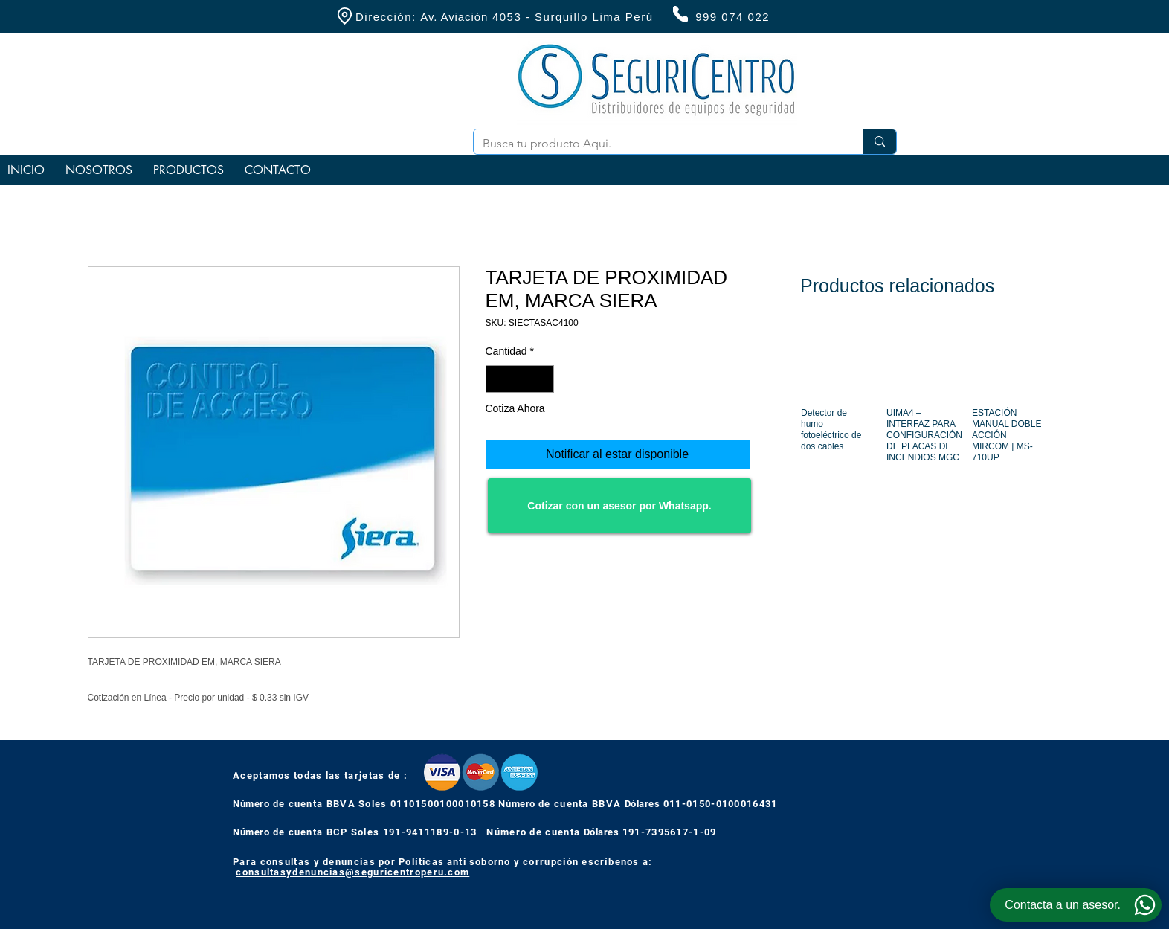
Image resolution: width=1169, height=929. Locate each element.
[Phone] (680, 14)
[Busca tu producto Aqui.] (657, 143)
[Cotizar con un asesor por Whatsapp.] (619, 505)
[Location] (344, 16)
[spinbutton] (519, 379)
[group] (921, 411)
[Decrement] (497, 379)
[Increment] (542, 379)
